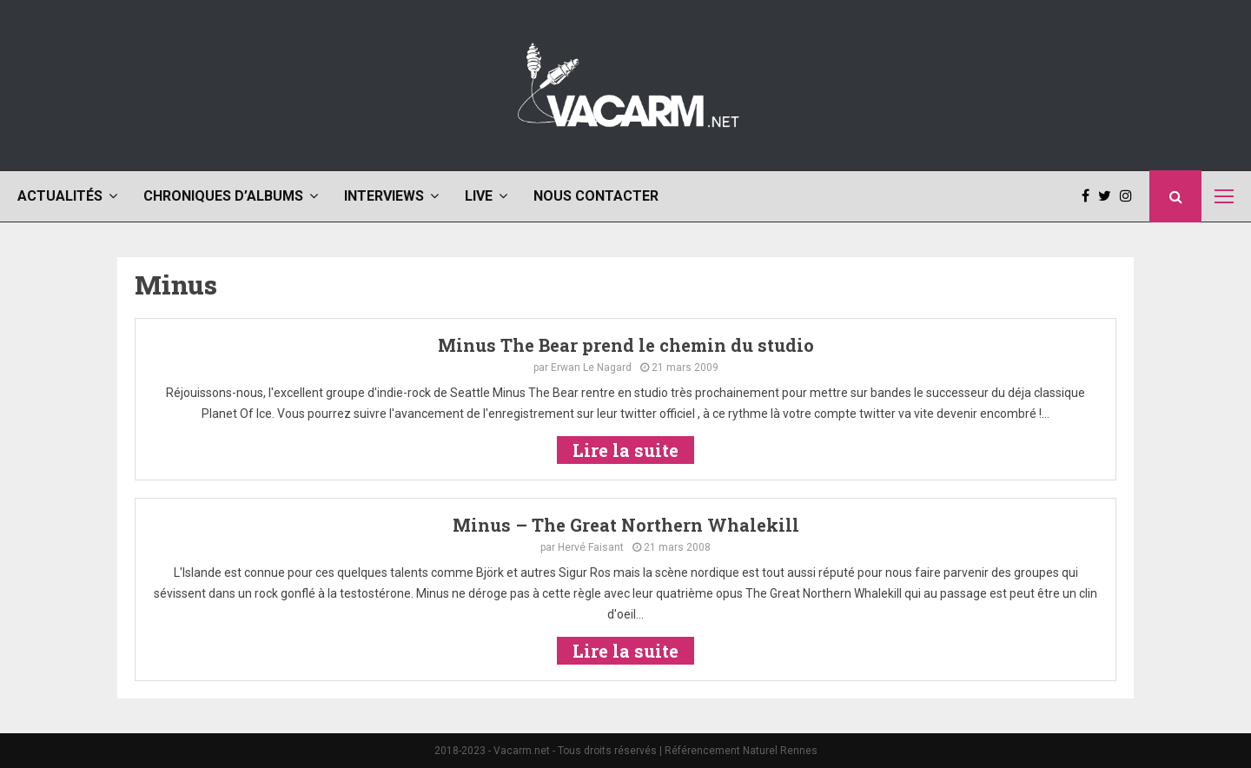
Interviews (384, 196)
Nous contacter (596, 196)
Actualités (60, 196)
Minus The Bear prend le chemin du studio (626, 345)
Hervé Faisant (591, 547)
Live (479, 196)
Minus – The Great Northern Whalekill (626, 524)
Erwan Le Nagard (591, 367)
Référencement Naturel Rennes (741, 751)
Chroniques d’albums (223, 196)
